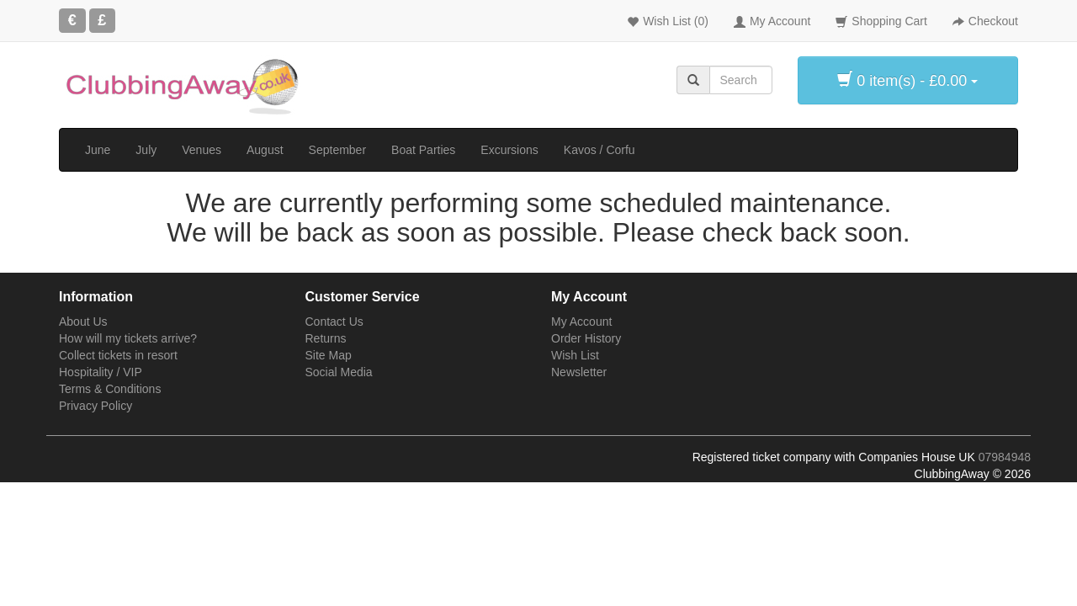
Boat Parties (423, 150)
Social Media (339, 372)
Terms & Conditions (110, 389)
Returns (326, 338)
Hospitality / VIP (100, 372)
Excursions (509, 150)
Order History (586, 338)
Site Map (328, 355)
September (337, 150)
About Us (83, 321)
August (265, 150)
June (97, 150)
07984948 (1005, 457)
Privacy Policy (95, 405)
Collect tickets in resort (118, 355)
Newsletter (579, 372)
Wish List (575, 355)
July (146, 150)
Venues (201, 150)
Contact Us (334, 321)
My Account (581, 321)
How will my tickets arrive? (128, 338)
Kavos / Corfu (599, 150)
